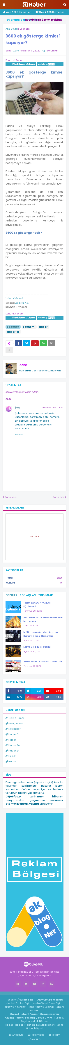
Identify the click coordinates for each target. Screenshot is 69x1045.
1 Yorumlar (52, 50)
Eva (17, 407)
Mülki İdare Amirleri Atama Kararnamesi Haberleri (40, 634)
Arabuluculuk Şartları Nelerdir (42, 661)
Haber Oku (13, 734)
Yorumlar (45, 595)
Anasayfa (16, 1035)
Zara (23, 365)
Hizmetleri (50, 12)
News (40, 1007)
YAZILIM (34, 583)
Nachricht (21, 1007)
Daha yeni (11, 497)
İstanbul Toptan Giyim (18, 1003)
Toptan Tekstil (35, 1025)
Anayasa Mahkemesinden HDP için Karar (43, 619)
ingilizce (38, 993)
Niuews (9, 1007)
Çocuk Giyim (44, 1017)
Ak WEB (34, 536)
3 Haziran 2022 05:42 (52, 407)
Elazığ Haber (15, 723)
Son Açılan (28, 595)
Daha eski (58, 497)
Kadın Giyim (40, 1003)
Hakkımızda (36, 1035)
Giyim (14, 1014)
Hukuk (11, 756)
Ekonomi (25, 29)
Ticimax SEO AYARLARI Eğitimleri (37, 604)
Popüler (11, 595)
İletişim (54, 1035)
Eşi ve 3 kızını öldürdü (37, 647)
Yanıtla (19, 434)
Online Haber (15, 718)
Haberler (13, 332)
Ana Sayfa (12, 29)
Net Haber (13, 729)
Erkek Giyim (55, 1003)
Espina (49, 1007)
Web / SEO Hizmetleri (17, 12)
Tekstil (29, 1017)
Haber (43, 327)
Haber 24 (13, 745)
